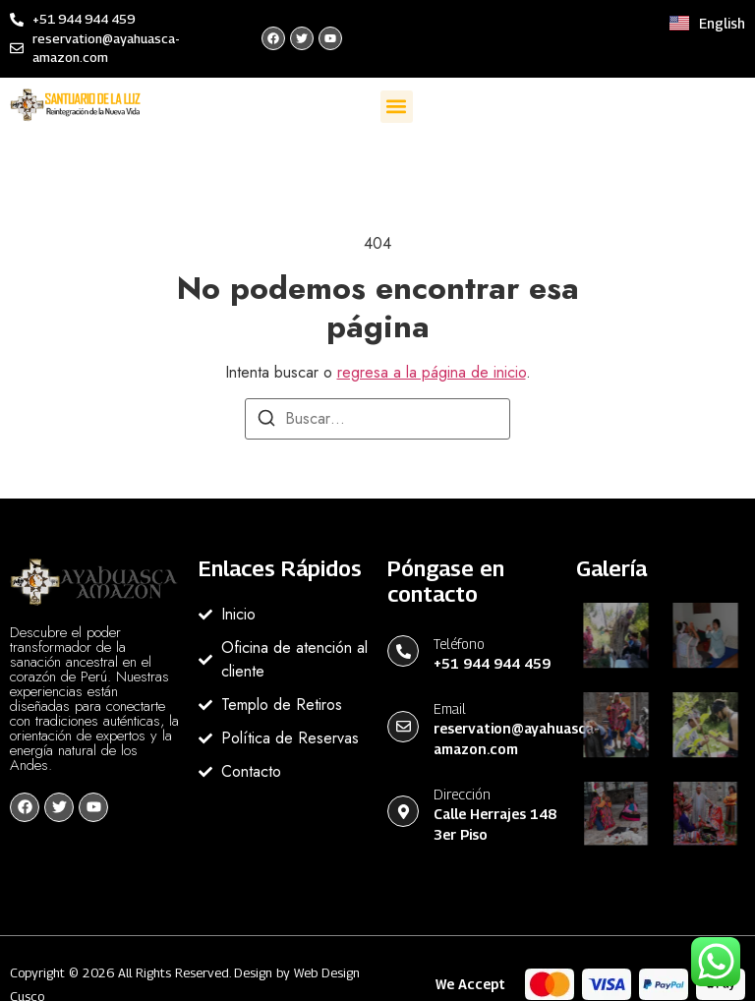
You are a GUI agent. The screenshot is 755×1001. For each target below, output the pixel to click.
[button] (396, 106)
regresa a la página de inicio (431, 372)
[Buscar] (266, 421)
